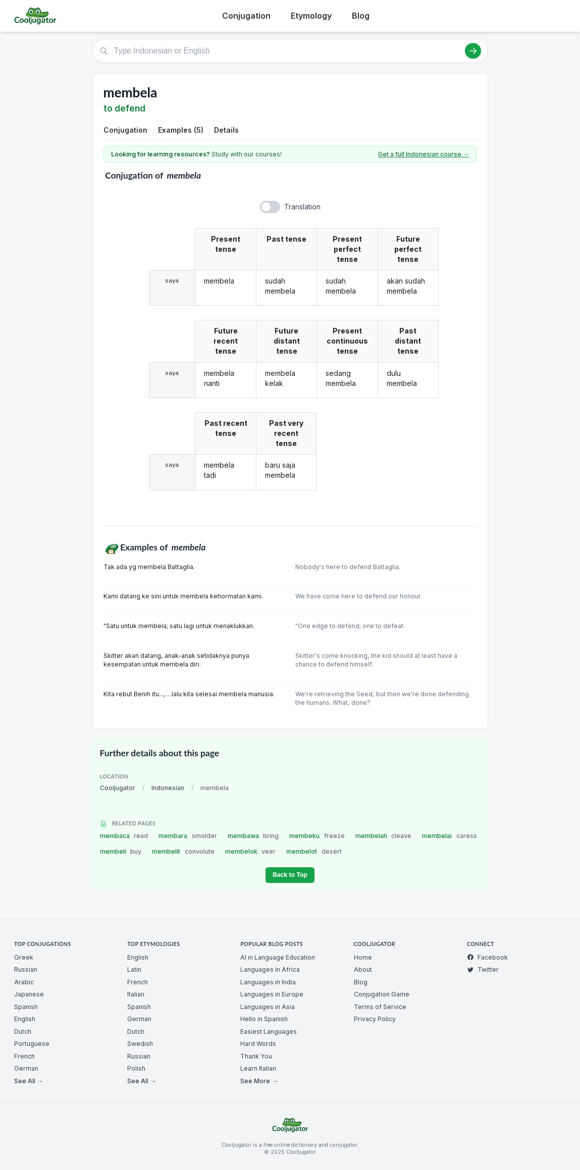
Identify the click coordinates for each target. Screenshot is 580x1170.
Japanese (29, 994)
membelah (383, 836)
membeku (317, 836)
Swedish (140, 1043)
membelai (449, 836)
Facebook (487, 957)
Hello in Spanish (264, 1019)
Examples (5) (180, 130)
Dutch (22, 1031)
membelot (314, 851)
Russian (25, 969)
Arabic (24, 982)
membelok (250, 851)
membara (188, 836)
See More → (259, 1081)
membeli (121, 851)
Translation (302, 206)
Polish (136, 1068)
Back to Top (290, 874)
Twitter (483, 969)
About (363, 969)
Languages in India (268, 982)
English (24, 1019)
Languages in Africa (270, 969)
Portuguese (31, 1043)
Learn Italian (258, 1068)
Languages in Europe (271, 994)
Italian (135, 994)
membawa (253, 836)
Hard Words (258, 1043)
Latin (134, 969)
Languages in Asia (267, 1007)
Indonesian (167, 788)
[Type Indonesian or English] (290, 51)
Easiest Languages (268, 1031)
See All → (28, 1081)
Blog (361, 16)
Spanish (26, 1007)
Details (226, 130)
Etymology (311, 16)
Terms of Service (380, 1007)
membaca (124, 836)
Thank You (256, 1056)
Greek (23, 957)
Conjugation (246, 16)
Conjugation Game (381, 994)
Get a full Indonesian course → (423, 154)
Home (363, 957)
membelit (183, 851)
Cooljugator (117, 788)
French (24, 1056)
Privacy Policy (375, 1019)
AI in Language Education (277, 957)
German (26, 1068)
